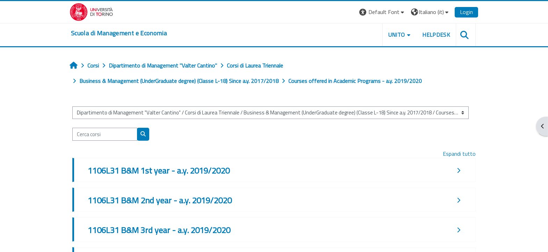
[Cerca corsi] (104, 134)
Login (466, 12)
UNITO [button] (396, 34)
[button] (382, 12)
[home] (119, 33)
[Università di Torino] (91, 11)
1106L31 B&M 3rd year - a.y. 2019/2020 (159, 230)
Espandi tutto (459, 153)
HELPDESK (436, 34)
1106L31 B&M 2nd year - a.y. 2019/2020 (160, 200)
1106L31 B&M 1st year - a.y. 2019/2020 (159, 170)
